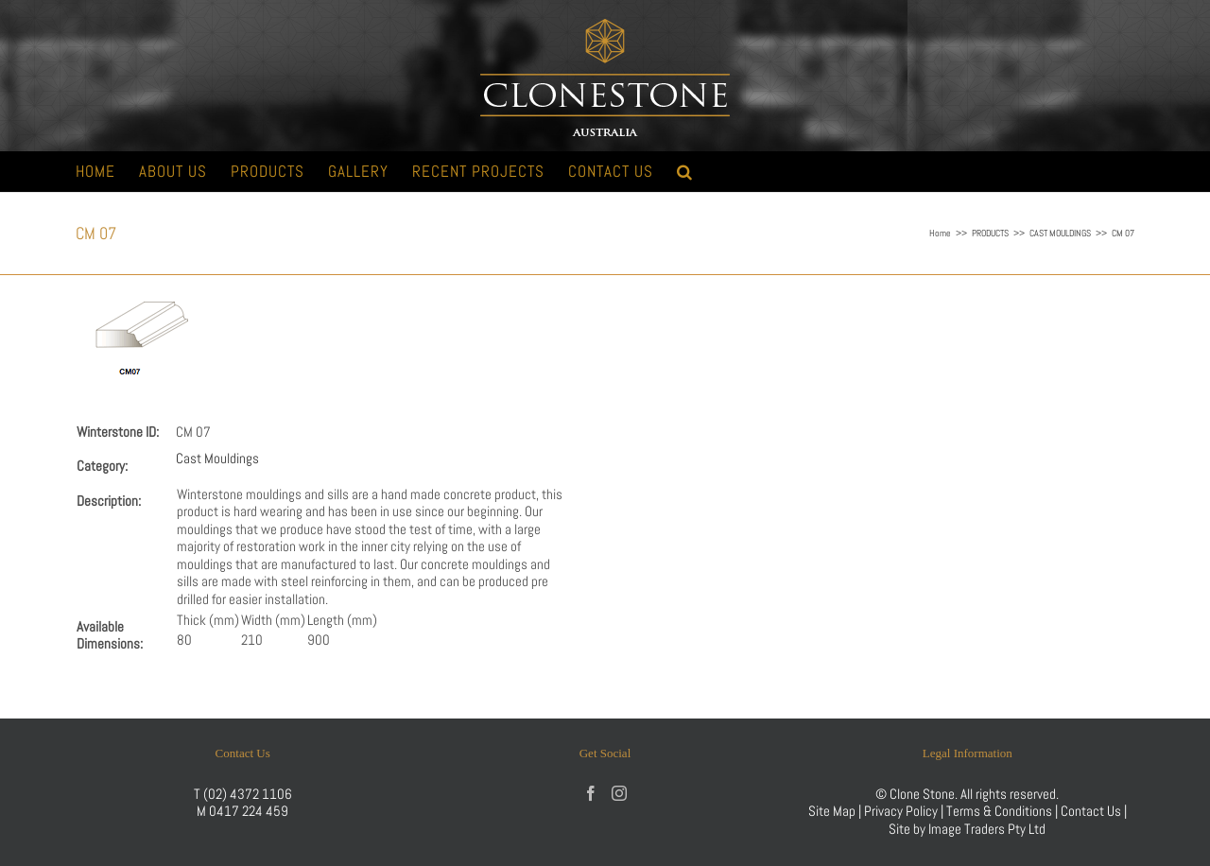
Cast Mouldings (217, 458)
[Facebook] (590, 793)
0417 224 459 (248, 811)
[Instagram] (619, 793)
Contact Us (1092, 811)
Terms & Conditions (1000, 811)
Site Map (832, 811)
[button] (685, 171)
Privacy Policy (901, 811)
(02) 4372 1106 (247, 794)
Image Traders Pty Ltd (987, 829)
